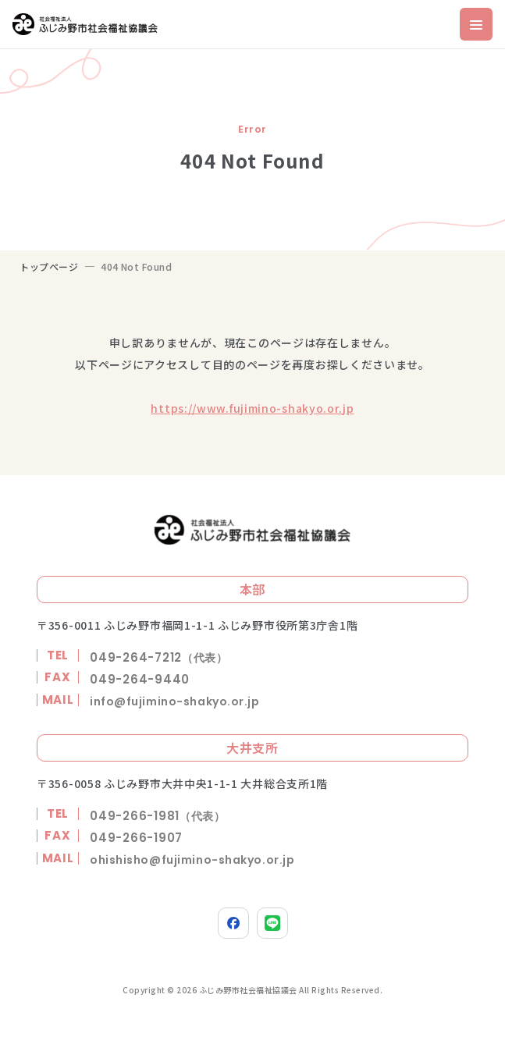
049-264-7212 (159, 657)
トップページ (49, 266)
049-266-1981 (158, 816)
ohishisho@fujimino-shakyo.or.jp (192, 860)
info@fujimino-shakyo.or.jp (175, 701)
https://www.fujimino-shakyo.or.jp (252, 408)
